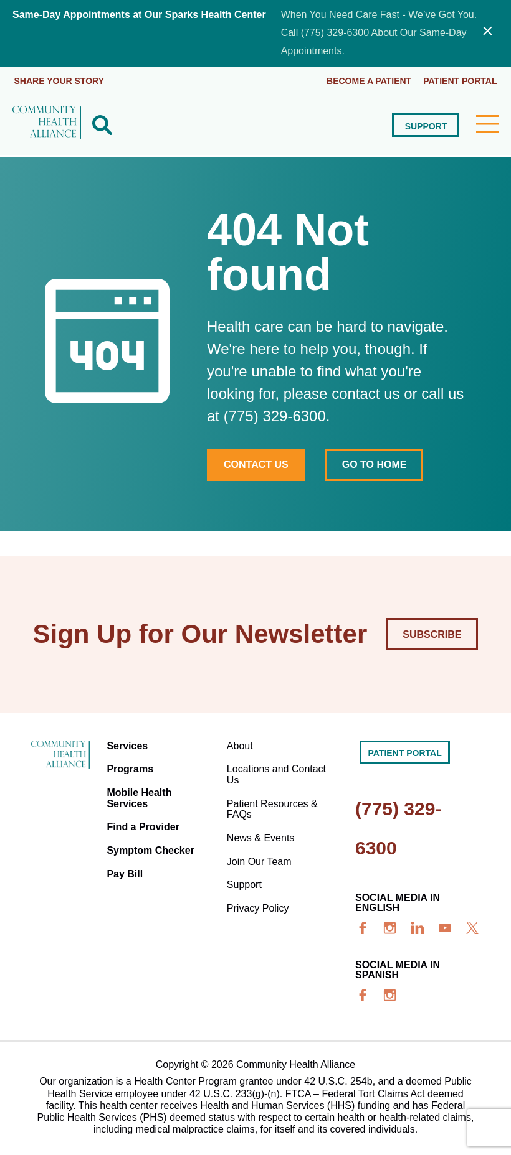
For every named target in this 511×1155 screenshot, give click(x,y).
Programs (131, 766)
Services (129, 744)
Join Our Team (259, 853)
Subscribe (432, 633)
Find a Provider (144, 821)
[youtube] (444, 927)
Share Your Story (59, 80)
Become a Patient (368, 80)
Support (425, 125)
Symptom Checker (152, 843)
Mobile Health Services (140, 793)
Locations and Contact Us (277, 771)
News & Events (261, 831)
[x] (472, 927)
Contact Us (256, 463)
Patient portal (460, 80)
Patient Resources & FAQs (272, 803)
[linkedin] (417, 927)
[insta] (390, 927)
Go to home (375, 463)
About (240, 744)
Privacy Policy (258, 898)
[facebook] (362, 927)
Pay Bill (126, 866)
